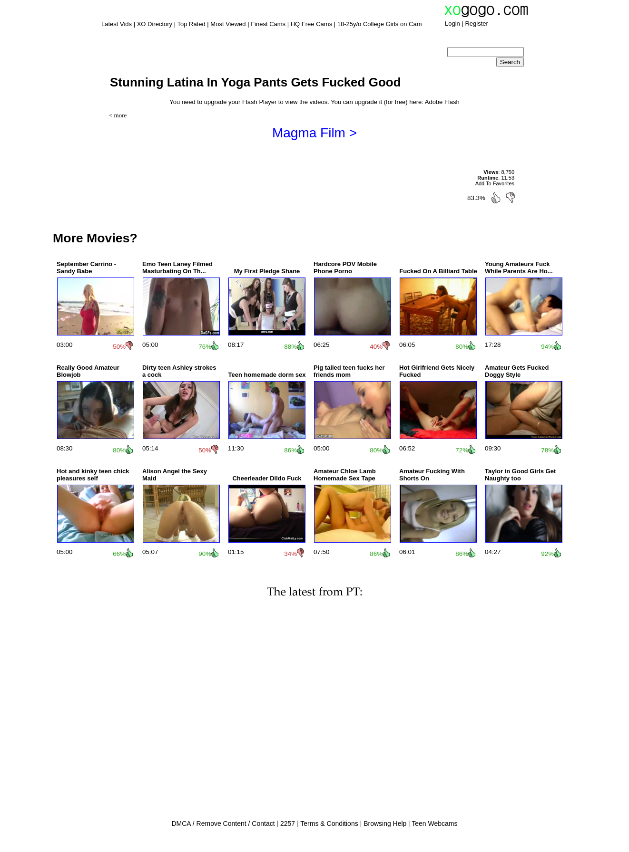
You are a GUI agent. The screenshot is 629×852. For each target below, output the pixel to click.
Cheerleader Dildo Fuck (266, 478)
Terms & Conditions (329, 823)
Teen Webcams (434, 823)
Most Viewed (228, 24)
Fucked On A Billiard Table (438, 271)
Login (452, 23)
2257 (287, 823)
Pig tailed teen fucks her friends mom (349, 371)
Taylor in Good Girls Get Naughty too (520, 475)
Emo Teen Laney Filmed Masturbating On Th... (177, 267)
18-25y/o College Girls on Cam (379, 24)
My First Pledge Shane (267, 271)
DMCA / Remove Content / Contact (223, 823)
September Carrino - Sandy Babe (86, 267)
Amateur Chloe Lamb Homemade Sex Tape (345, 475)
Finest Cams (268, 24)
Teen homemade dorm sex (266, 374)
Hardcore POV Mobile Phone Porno (345, 267)
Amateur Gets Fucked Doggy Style (517, 371)
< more (118, 115)
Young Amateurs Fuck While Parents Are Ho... (519, 267)
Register (476, 23)
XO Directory (154, 24)
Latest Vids (116, 24)
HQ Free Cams (311, 24)
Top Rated (191, 24)
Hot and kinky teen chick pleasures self (93, 475)
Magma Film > (314, 132)
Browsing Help (385, 823)
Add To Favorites (494, 183)
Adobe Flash (442, 101)
